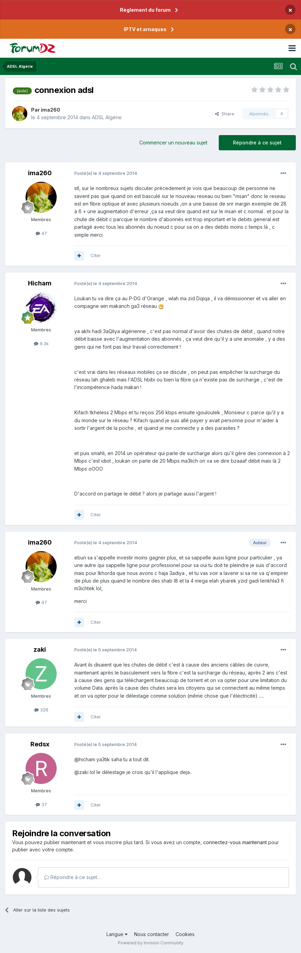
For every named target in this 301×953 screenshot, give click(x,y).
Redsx (39, 744)
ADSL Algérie (107, 117)
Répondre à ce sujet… (72, 877)
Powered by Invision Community (151, 942)
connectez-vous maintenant (235, 842)
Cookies (185, 934)
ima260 (50, 110)
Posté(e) (105, 173)
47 (41, 233)
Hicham (39, 283)
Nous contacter (151, 934)
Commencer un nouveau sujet (173, 142)
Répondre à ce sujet (257, 142)
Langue (117, 934)
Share (224, 113)
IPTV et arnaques (145, 29)
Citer (96, 255)
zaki (40, 649)
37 (41, 804)
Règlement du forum (145, 10)
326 (41, 710)
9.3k (41, 343)
